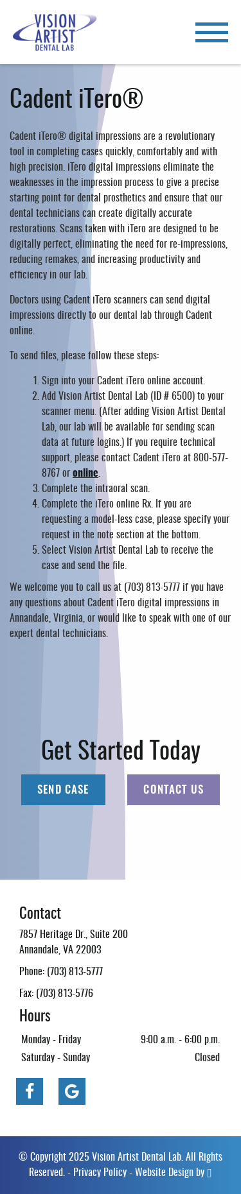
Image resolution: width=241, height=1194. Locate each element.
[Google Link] (71, 1091)
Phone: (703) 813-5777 (61, 972)
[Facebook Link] (29, 1091)
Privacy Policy (100, 1173)
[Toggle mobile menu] (212, 32)
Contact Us (173, 790)
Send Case (63, 790)
